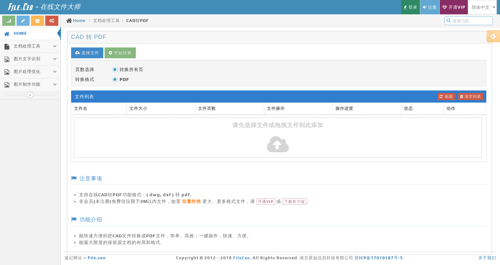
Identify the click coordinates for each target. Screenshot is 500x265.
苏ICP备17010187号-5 (379, 257)
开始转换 (120, 52)
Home (79, 20)
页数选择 (84, 69)
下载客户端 (294, 201)
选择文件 (87, 52)
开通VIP (266, 201)
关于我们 (487, 257)
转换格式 (84, 79)
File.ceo (97, 257)
